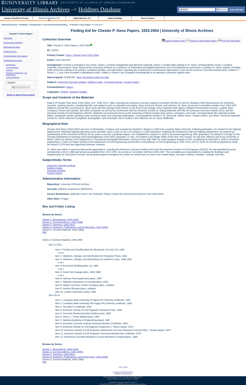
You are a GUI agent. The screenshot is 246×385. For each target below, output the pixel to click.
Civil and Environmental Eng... (56, 25)
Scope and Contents (13, 42)
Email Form (127, 374)
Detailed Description (13, 60)
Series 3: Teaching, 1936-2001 (58, 224)
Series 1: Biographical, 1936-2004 (60, 219)
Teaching (9, 70)
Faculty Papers (131, 82)
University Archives (9, 25)
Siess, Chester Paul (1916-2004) (82, 55)
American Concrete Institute (72, 82)
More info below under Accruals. (93, 77)
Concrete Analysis (113, 82)
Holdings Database (99, 9)
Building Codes (95, 82)
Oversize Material (12, 77)
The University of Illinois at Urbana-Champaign (129, 384)
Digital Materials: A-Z (82, 18)
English (64, 92)
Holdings (24, 25)
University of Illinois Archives (36, 9)
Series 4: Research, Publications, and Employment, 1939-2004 (75, 227)
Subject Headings (115, 18)
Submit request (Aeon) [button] (174, 41)
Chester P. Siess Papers (81, 25)
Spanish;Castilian (78, 92)
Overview (8, 38)
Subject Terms (10, 51)
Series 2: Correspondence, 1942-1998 (62, 222)
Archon (120, 382)
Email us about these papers (21, 95)
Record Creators (148, 18)
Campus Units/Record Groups (16, 18)
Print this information (229, 41)
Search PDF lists (236, 9)
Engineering (36, 25)
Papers (69, 87)
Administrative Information (16, 56)
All (44, 232)
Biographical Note (12, 47)
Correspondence (12, 67)
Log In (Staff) (123, 367)
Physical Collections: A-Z (49, 18)
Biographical (10, 65)
